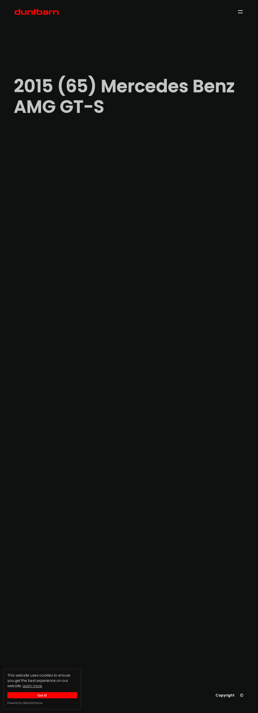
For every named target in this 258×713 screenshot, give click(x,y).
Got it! (42, 695)
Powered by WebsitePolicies (25, 703)
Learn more (32, 685)
